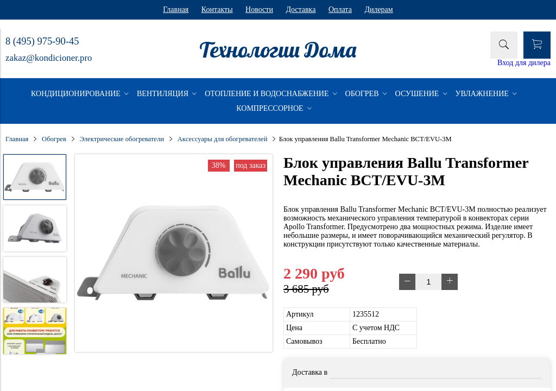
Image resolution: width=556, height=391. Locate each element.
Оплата (340, 9)
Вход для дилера (524, 63)
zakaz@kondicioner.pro (48, 58)
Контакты (217, 9)
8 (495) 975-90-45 (42, 41)
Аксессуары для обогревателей (223, 139)
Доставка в (309, 372)
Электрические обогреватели (122, 139)
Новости (259, 9)
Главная (175, 9)
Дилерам (378, 9)
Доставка (300, 9)
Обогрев (54, 139)
